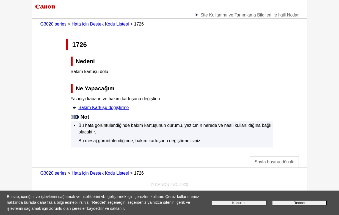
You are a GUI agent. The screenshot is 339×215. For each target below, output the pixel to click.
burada (30, 202)
